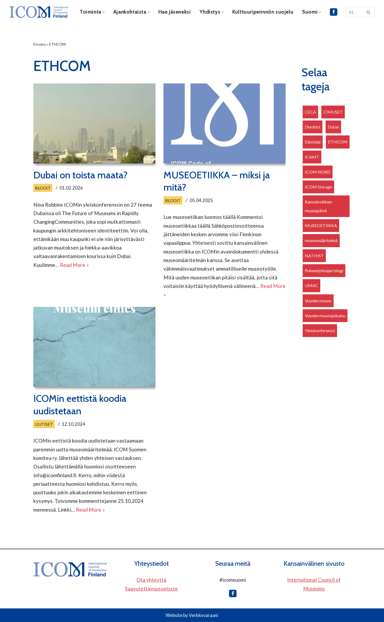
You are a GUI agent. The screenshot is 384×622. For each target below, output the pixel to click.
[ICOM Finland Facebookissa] (333, 12)
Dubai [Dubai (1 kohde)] (333, 126)
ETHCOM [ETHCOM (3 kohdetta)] (337, 141)
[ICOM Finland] (40, 12)
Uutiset (44, 424)
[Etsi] (354, 12)
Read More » (74, 265)
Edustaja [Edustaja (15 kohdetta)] (313, 141)
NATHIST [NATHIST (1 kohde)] (314, 255)
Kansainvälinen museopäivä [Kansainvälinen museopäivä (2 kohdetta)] (318, 206)
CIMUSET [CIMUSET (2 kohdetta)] (333, 111)
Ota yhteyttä (151, 580)
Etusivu (39, 44)
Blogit (43, 187)
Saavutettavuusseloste (151, 588)
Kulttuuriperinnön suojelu (262, 12)
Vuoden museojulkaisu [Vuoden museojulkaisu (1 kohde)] (325, 315)
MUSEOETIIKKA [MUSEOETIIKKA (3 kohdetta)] (321, 225)
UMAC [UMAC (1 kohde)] (311, 285)
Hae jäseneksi (174, 12)
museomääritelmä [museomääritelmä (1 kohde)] (321, 240)
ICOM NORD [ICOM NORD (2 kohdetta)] (317, 171)
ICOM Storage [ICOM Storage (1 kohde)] (318, 186)
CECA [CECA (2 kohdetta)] (310, 111)
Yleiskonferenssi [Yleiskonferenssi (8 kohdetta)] (320, 330)
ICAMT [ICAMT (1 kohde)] (312, 156)
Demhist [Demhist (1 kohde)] (312, 126)
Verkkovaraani (203, 615)
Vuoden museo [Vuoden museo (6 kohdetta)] (318, 300)
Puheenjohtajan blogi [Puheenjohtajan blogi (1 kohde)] (324, 270)
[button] (104, 12)
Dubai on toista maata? (80, 175)
